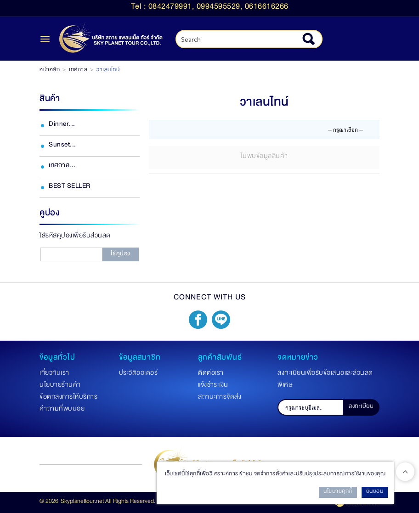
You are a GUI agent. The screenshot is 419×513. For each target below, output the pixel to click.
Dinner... (62, 125)
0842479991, (172, 8)
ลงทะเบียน (361, 407)
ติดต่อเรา (211, 374)
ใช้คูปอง (120, 255)
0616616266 (267, 8)
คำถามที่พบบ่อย (62, 410)
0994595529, (221, 8)
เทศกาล (78, 71)
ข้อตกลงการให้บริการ (68, 398)
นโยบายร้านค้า (60, 386)
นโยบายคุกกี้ (337, 492)
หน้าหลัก (50, 71)
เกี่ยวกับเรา (54, 374)
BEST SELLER (70, 187)
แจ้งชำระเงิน (213, 386)
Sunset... (62, 146)
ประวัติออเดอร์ (138, 374)
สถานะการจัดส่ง (219, 398)
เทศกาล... (62, 166)
